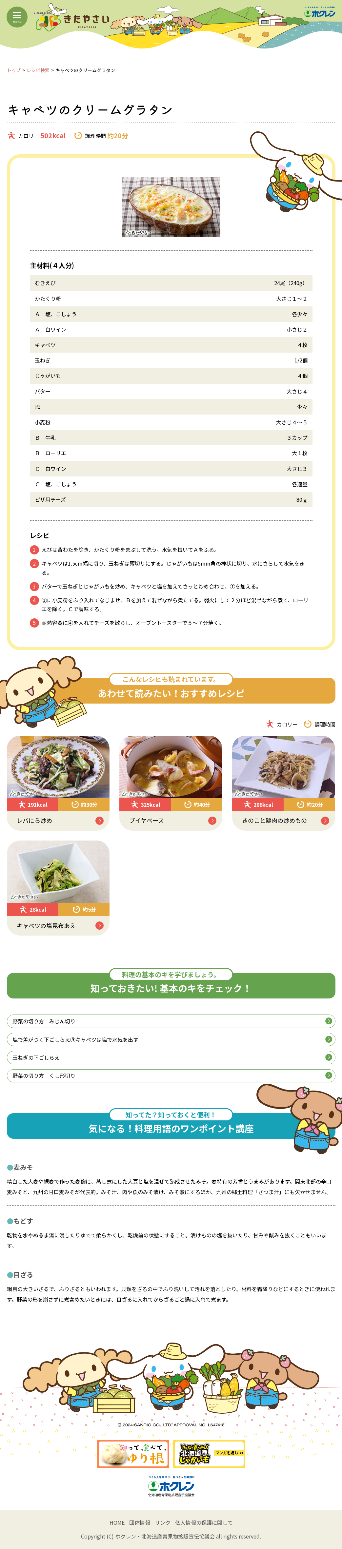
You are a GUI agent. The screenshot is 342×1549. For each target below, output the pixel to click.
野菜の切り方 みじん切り (172, 1021)
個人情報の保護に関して (204, 1522)
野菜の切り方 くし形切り (172, 1075)
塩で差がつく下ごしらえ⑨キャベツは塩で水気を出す (172, 1039)
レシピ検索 (38, 70)
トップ (14, 70)
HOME (117, 1522)
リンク (163, 1522)
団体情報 (139, 1522)
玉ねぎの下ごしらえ (172, 1057)
